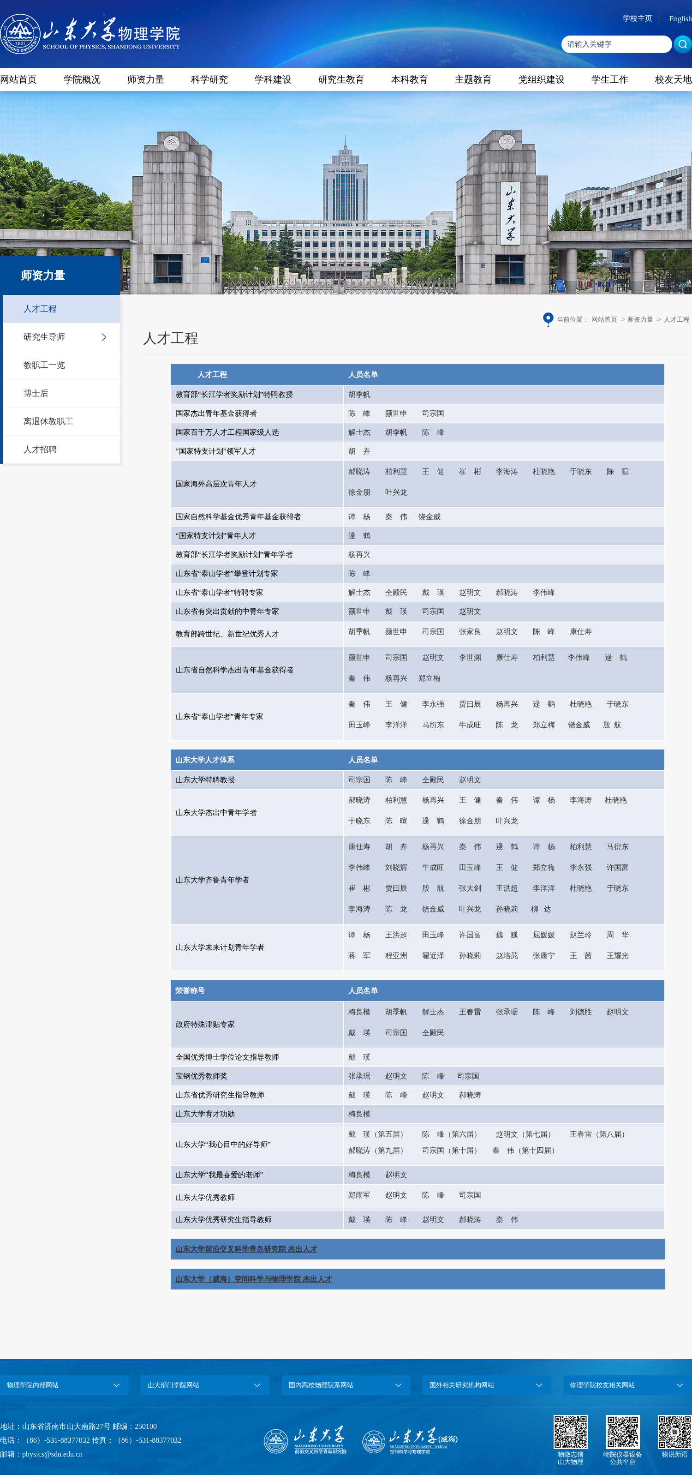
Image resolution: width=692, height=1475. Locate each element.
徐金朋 (359, 492)
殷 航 (612, 725)
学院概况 (82, 79)
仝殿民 (396, 592)
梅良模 (359, 1012)
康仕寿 (581, 632)
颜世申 (396, 413)
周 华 (618, 935)
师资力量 (145, 79)
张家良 (470, 632)
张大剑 (470, 888)
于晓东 (581, 471)
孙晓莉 (507, 909)
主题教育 (473, 79)
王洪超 (507, 888)
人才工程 (40, 308)
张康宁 (544, 955)
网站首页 (18, 79)
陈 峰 (359, 413)
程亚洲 (396, 955)
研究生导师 (44, 337)
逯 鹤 (359, 536)
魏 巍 (507, 935)
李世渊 (470, 657)
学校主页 (637, 18)
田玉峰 (359, 725)
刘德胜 (581, 1012)
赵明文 (470, 592)
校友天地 (673, 79)
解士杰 (359, 432)
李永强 (433, 704)
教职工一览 (44, 365)
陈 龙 (507, 725)
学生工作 (609, 79)
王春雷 (470, 1012)
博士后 (36, 393)
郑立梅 (429, 678)
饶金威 (429, 517)
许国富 (618, 867)
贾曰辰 (470, 704)
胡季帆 (359, 394)
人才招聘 (40, 449)
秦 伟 (396, 517)
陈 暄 (618, 471)
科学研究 (209, 79)
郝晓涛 (359, 471)
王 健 (433, 471)
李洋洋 (396, 725)
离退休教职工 (48, 421)
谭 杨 (359, 517)
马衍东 (433, 725)
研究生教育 (341, 79)
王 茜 (581, 955)
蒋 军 (359, 955)
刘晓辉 (396, 867)
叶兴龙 (396, 492)
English (680, 19)
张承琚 (507, 1012)
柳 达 (541, 909)
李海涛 (507, 471)
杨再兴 (359, 554)
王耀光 (618, 955)
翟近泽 (433, 955)
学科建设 (273, 79)
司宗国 (433, 413)
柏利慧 (396, 471)
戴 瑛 (433, 592)
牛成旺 (470, 725)
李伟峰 (544, 592)
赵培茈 (507, 955)
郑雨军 (359, 1195)
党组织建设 (542, 79)
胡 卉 (359, 451)
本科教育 (409, 79)
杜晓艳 (544, 471)
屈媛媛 (544, 935)
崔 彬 (470, 471)
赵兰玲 (581, 935)
